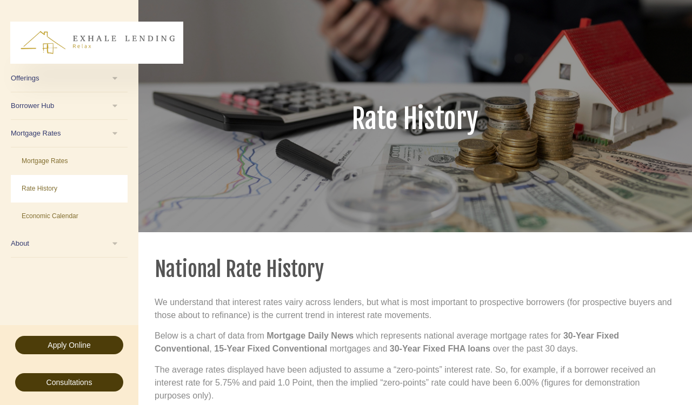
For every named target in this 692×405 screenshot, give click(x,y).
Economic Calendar (50, 216)
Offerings (25, 78)
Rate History (39, 188)
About (20, 243)
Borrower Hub (32, 106)
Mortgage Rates (36, 133)
